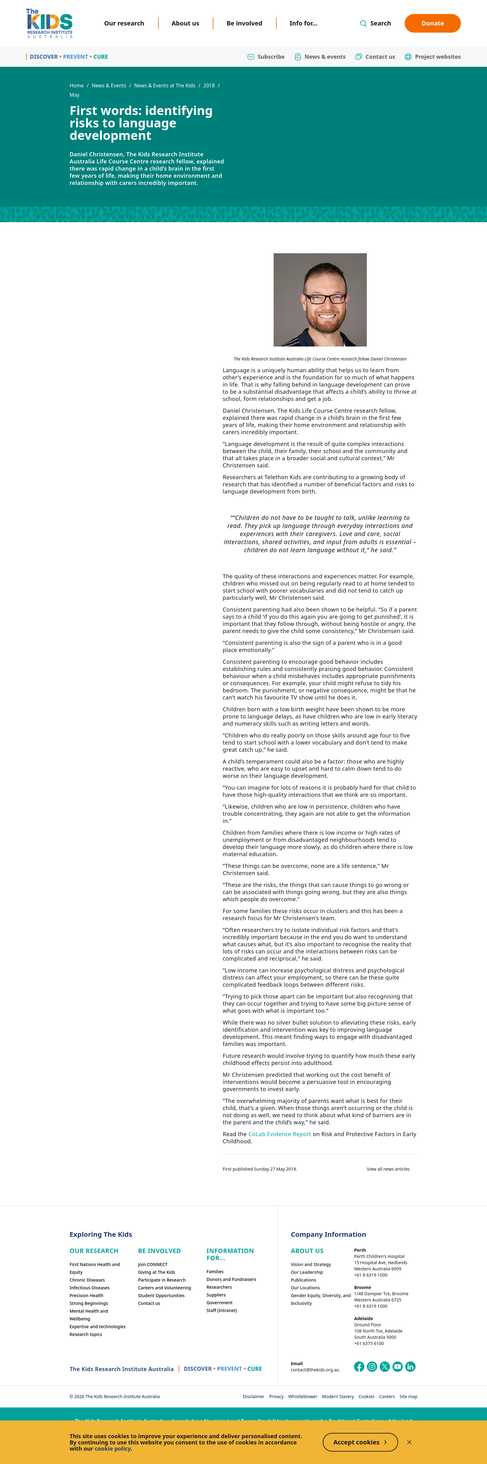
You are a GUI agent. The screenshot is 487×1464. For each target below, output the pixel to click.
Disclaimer (253, 1396)
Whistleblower (302, 1396)
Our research (124, 23)
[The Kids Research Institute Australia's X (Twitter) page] (385, 1366)
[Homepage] (49, 23)
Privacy (276, 1396)
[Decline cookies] (409, 1442)
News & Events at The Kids (164, 85)
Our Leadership (307, 1272)
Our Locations (305, 1288)
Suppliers (216, 1295)
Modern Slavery (338, 1396)
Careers (387, 1396)
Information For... (230, 1254)
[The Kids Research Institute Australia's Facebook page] (359, 1366)
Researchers (219, 1287)
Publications (303, 1280)
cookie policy (113, 1448)
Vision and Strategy (311, 1264)
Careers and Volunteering (164, 1288)
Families (215, 1271)
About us (185, 23)
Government (220, 1303)
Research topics (86, 1334)
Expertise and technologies (98, 1326)
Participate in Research (161, 1280)
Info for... (303, 23)
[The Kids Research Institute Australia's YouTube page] (397, 1366)
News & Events (109, 85)
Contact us (149, 1303)
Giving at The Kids (156, 1272)
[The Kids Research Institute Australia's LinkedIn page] (410, 1366)
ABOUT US (307, 1250)
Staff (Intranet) (222, 1310)
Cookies (367, 1396)
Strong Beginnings (89, 1303)
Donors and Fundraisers (231, 1279)
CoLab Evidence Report (280, 1134)
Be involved (244, 23)
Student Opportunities (161, 1295)
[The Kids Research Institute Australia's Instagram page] (372, 1366)
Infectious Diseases (90, 1288)
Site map (408, 1396)
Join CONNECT (152, 1264)
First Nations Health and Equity (95, 1268)
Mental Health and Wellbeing (89, 1315)
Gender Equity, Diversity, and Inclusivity (321, 1299)
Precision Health (86, 1295)
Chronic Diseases (87, 1280)
